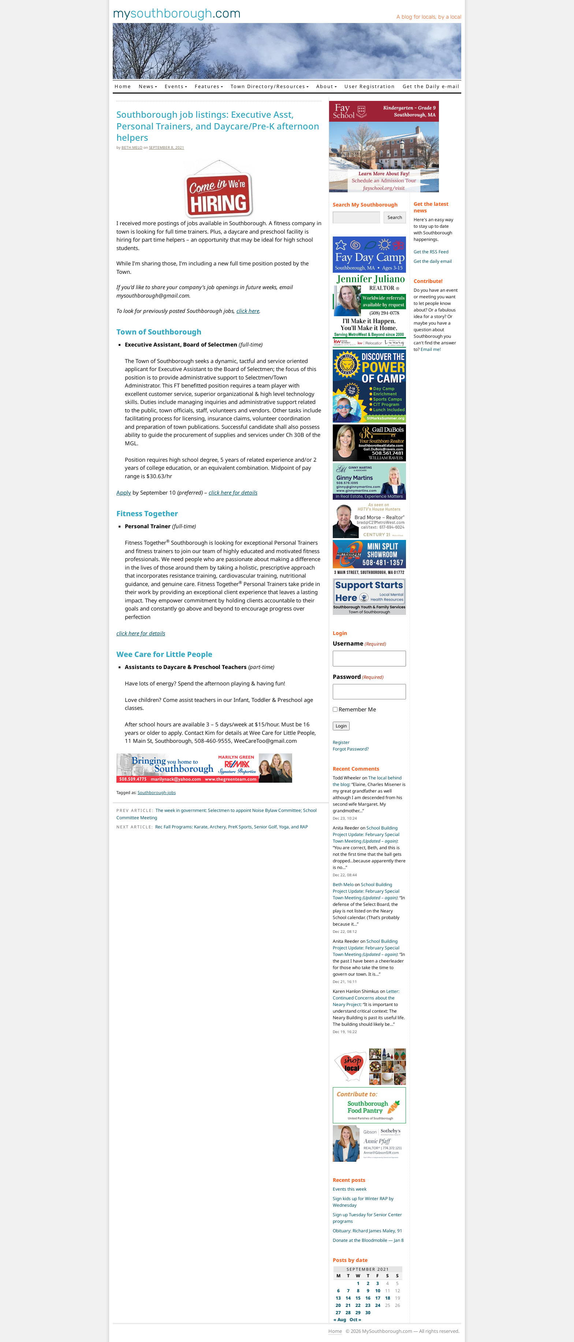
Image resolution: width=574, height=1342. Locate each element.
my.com (177, 13)
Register (341, 742)
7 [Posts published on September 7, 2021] (348, 1291)
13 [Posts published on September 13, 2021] (338, 1298)
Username (359, 643)
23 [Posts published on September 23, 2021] (367, 1305)
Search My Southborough (365, 204)
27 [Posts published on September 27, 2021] (338, 1312)
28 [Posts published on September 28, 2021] (348, 1312)
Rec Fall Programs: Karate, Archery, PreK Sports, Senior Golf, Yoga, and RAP (231, 827)
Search (395, 217)
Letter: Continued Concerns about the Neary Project (366, 998)
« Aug (339, 1319)
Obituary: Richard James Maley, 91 (367, 1231)
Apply (123, 492)
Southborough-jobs (157, 792)
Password (358, 677)
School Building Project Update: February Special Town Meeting (366, 834)
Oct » (355, 1319)
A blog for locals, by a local (428, 17)
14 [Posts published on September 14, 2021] (348, 1298)
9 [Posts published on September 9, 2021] (368, 1291)
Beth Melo (132, 147)
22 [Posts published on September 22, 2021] (358, 1305)
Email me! (431, 349)
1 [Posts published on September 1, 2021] (358, 1283)
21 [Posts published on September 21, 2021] (348, 1305)
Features (207, 86)
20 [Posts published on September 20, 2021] (338, 1305)
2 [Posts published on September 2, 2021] (368, 1283)
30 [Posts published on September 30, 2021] (367, 1312)
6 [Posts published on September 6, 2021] (338, 1291)
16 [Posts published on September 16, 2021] (367, 1298)
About (324, 86)
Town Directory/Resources (268, 86)
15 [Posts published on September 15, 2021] (358, 1298)
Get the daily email (433, 261)
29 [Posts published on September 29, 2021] (358, 1312)
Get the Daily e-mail (431, 86)
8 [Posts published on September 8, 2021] (358, 1291)
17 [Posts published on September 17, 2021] (377, 1298)
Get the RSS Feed (431, 252)
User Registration (369, 86)
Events (174, 86)
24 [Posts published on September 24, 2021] (377, 1305)
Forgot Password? (351, 749)
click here (247, 310)
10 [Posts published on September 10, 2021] (377, 1291)
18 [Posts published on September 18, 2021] (387, 1298)
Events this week (349, 1189)
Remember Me (357, 709)
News (146, 86)
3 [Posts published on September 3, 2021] (377, 1283)
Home (123, 86)
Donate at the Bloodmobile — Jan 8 (368, 1240)
